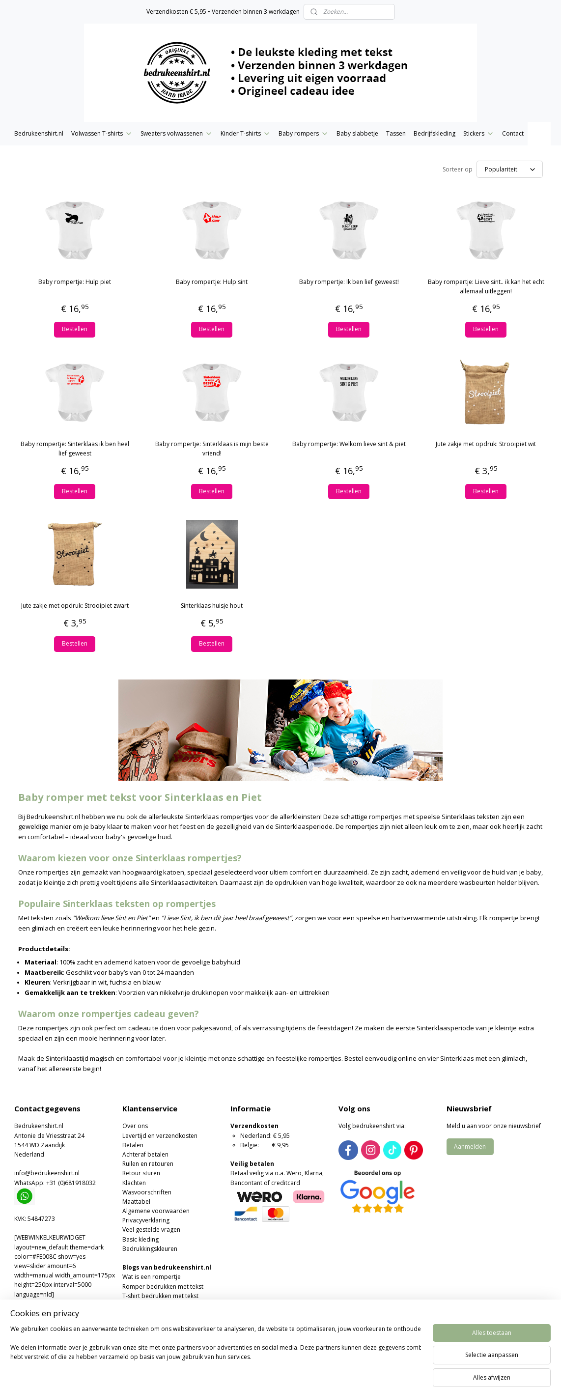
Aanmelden (470, 1146)
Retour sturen (141, 1173)
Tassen (396, 133)
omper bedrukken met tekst (164, 1286)
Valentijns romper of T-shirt (160, 1314)
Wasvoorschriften (146, 1192)
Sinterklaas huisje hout (212, 605)
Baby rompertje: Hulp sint (212, 282)
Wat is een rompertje (151, 1277)
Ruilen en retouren (147, 1164)
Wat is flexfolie (142, 1305)
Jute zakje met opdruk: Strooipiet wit (486, 444)
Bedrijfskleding (434, 133)
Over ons (135, 1126)
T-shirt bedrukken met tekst (160, 1296)
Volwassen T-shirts (102, 133)
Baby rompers (304, 133)
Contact (513, 133)
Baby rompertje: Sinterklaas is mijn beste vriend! (212, 448)
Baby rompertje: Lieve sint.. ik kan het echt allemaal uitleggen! (486, 286)
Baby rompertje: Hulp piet (74, 282)
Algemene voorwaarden (156, 1211)
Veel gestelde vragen (151, 1229)
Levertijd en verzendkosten (159, 1136)
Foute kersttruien (145, 1334)
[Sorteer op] (509, 169)
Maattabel (136, 1201)
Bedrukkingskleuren (149, 1249)
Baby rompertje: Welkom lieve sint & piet (349, 444)
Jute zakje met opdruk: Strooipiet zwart (75, 605)
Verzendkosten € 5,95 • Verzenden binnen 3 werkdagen (223, 11)
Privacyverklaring (145, 1220)
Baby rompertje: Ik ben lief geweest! (349, 282)
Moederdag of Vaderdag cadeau (168, 1324)
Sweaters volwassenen (176, 133)
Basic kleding (140, 1239)
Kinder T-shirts (246, 133)
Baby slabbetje (357, 133)
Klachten (134, 1183)
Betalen (132, 1145)
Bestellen (74, 329)
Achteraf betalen (145, 1154)
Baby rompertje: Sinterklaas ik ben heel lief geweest (75, 448)
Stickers (478, 133)
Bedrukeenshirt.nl (38, 133)
